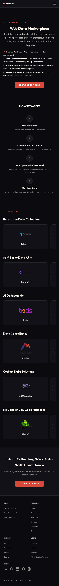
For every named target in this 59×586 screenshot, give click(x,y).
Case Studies (36, 513)
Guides (34, 522)
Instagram (29, 569)
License (34, 543)
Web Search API (10, 517)
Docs (33, 531)
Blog (33, 508)
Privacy (34, 552)
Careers (7, 548)
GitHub (11, 569)
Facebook (23, 569)
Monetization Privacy (39, 557)
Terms (33, 548)
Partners (34, 517)
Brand (6, 557)
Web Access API (10, 508)
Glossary (34, 526)
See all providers (29, 483)
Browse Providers (29, 85)
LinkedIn (17, 569)
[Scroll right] (53, 236)
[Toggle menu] (54, 4)
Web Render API (10, 513)
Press (6, 552)
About (6, 543)
